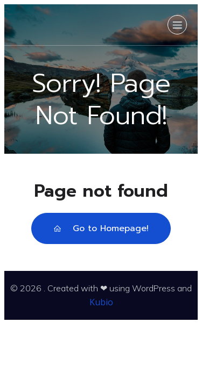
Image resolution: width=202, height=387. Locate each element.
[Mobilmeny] (177, 24)
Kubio (101, 302)
